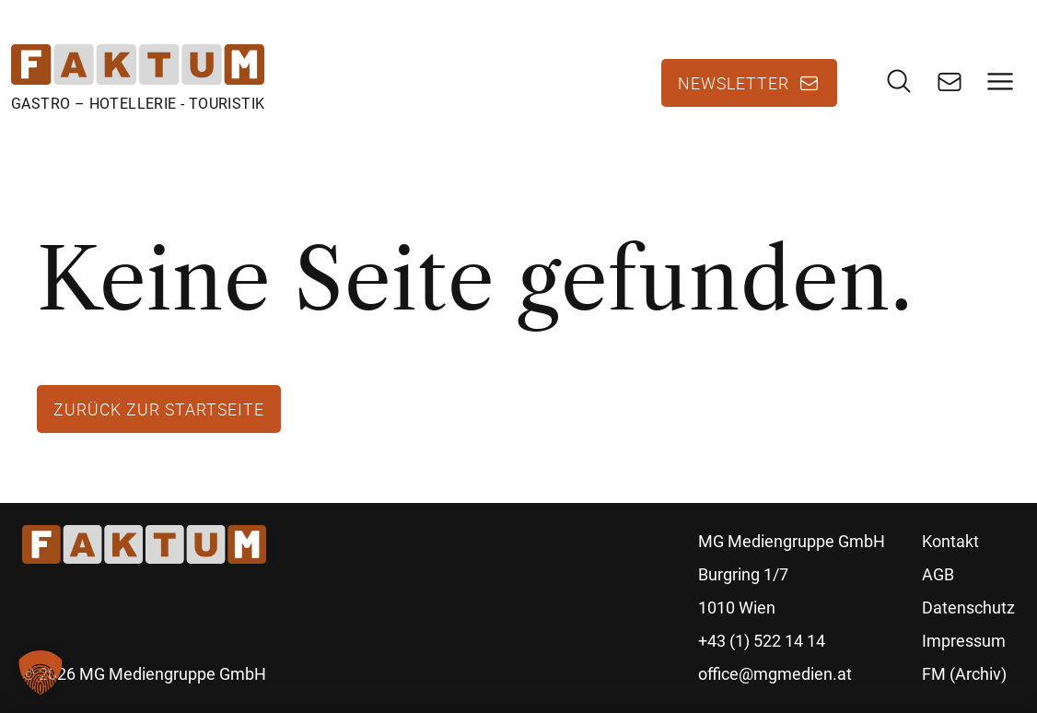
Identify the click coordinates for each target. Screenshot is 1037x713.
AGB (938, 574)
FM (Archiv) (964, 674)
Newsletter (733, 83)
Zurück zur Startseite (158, 409)
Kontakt (950, 541)
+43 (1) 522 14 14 (761, 640)
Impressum (964, 640)
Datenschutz (968, 607)
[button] (40, 672)
